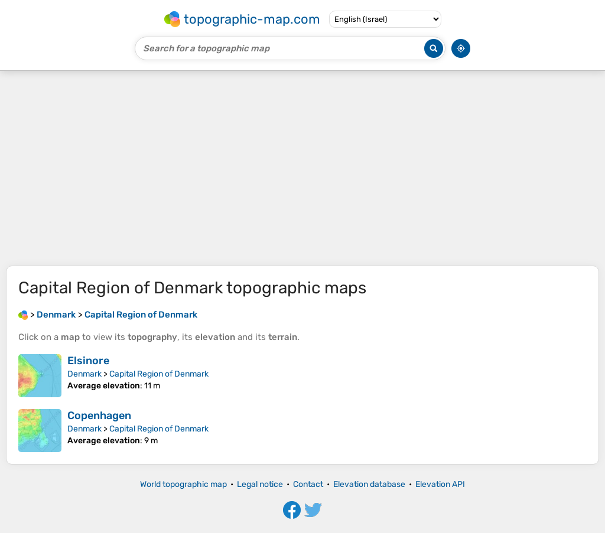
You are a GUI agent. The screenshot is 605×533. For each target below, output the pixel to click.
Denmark (84, 374)
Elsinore (88, 360)
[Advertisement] (302, 168)
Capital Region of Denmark (159, 374)
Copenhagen (99, 415)
